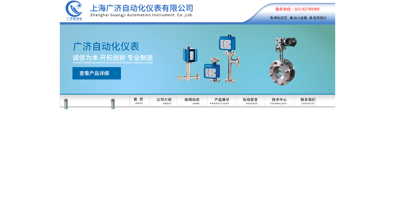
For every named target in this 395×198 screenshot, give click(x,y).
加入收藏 (298, 18)
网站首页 (278, 18)
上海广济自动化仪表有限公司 (160, 12)
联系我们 (317, 18)
